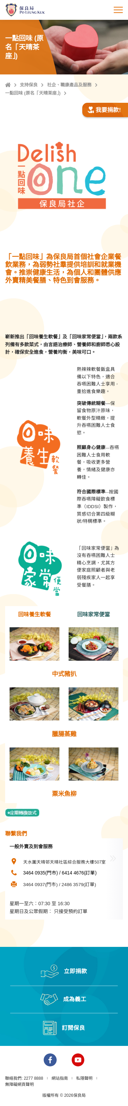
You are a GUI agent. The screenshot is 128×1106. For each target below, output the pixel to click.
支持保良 (29, 84)
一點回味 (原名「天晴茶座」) (32, 93)
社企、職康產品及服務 (69, 84)
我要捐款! (104, 110)
